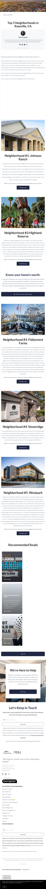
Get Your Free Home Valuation (10, 802)
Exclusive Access (6, 791)
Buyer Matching (6, 797)
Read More (7, 579)
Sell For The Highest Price (8, 810)
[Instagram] (8, 774)
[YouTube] (6, 774)
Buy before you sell (7, 789)
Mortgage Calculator (7, 815)
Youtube (4, 821)
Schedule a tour (23, 187)
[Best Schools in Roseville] (12, 625)
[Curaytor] (9, 782)
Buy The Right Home (7, 807)
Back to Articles (8, 15)
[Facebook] (2, 774)
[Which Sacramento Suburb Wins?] (12, 587)
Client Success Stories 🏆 (8, 799)
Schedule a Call (6, 813)
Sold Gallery (5, 818)
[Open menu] (44, 3)
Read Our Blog (6, 805)
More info (24, 882)
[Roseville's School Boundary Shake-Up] (12, 554)
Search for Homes (6, 794)
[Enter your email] (24, 720)
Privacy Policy (23, 864)
